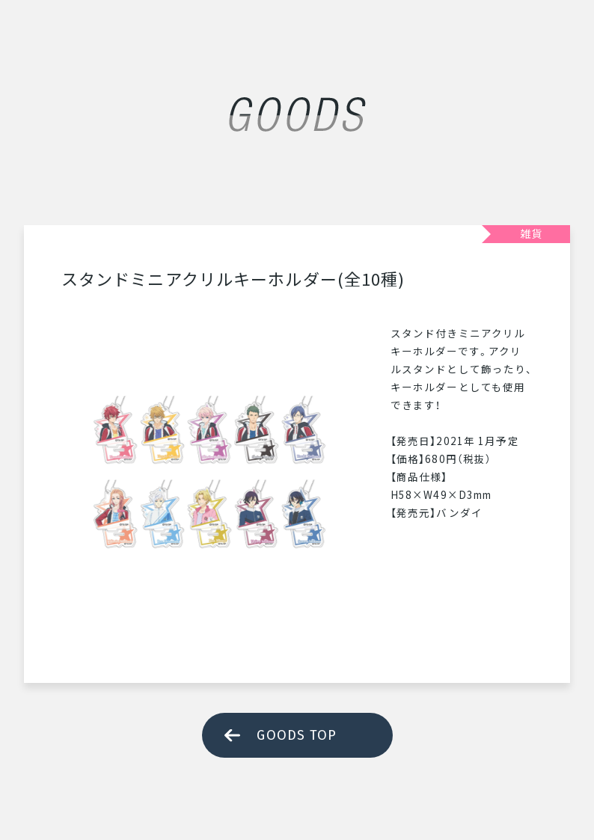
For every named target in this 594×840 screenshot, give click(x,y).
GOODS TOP (297, 735)
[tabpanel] (211, 473)
